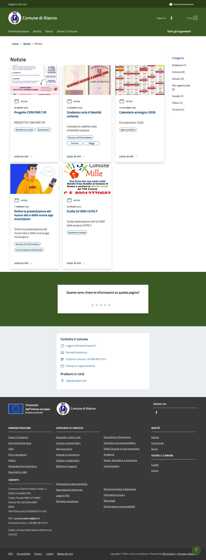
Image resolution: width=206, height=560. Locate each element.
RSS (10, 554)
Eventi (154, 470)
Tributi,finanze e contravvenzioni (122, 449)
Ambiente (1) (179, 65)
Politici (12, 460)
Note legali (109, 501)
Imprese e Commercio (68, 455)
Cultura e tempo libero (68, 443)
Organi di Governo (18, 437)
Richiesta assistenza (67, 501)
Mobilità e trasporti (66, 466)
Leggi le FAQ (63, 495)
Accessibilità (23, 554)
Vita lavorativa (64, 449)
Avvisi (154, 449)
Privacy (38, 554)
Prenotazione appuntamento (71, 484)
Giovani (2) (178, 79)
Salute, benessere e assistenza (120, 460)
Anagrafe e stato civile (68, 437)
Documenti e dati (17, 472)
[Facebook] (165, 18)
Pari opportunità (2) (181, 87)
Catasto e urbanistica (67, 460)
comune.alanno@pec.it (27, 518)
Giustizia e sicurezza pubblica (120, 443)
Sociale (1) (177, 96)
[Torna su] (196, 550)
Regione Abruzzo (17, 4)
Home (15, 44)
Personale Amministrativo (22, 466)
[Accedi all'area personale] (181, 4)
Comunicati (157, 443)
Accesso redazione (188, 554)
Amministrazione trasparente (120, 489)
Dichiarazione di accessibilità (119, 506)
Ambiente (109, 454)
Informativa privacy (114, 495)
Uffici (11, 449)
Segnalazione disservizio (69, 490)
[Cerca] (194, 18)
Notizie (21, 101)
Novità (27, 44)
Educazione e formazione (117, 437)
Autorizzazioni (111, 466)
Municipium (169, 554)
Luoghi (155, 465)
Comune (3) (178, 72)
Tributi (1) (177, 103)
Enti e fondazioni (17, 455)
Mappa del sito (65, 554)
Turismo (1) (178, 109)
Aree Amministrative (19, 443)
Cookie (49, 554)
